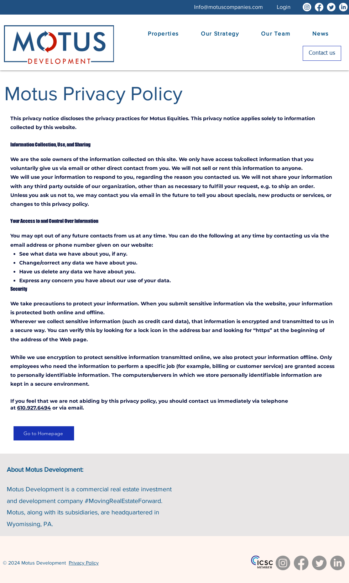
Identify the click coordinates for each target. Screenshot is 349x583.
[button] (284, 7)
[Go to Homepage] (44, 433)
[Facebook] (319, 7)
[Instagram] (307, 7)
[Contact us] (322, 53)
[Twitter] (331, 7)
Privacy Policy (84, 563)
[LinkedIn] (343, 7)
